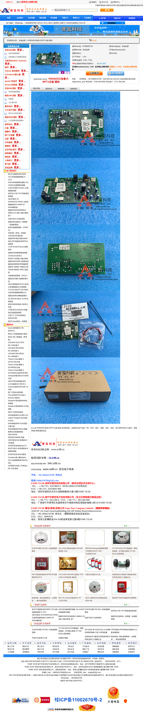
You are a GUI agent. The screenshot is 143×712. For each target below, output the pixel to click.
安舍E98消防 (10, 88)
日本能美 (9, 142)
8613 (50, 23)
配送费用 (26, 649)
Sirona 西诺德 (11, 85)
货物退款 (115, 652)
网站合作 (101, 652)
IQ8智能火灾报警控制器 (17, 57)
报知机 (8, 157)
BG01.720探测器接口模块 (17, 334)
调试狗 (56, 23)
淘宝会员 (70, 649)
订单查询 (87, 18)
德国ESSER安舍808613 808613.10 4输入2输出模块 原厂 (18, 213)
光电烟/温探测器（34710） (18, 276)
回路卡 (62, 23)
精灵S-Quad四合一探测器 (17, 321)
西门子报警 (9, 135)
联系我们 (132, 18)
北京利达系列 (10, 149)
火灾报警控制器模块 (16, 120)
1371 (45, 23)
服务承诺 (115, 649)
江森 (7, 128)
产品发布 (85, 646)
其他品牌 (22, 40)
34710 (40, 23)
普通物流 (26, 652)
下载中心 (65, 18)
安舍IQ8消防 (10, 50)
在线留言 (131, 652)
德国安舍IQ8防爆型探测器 (17, 253)
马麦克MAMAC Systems (16, 61)
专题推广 (85, 652)
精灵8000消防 (11, 117)
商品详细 (36, 88)
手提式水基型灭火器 (92, 574)
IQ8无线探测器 (13, 53)
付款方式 (117, 18)
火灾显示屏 (12, 102)
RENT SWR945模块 (15, 412)
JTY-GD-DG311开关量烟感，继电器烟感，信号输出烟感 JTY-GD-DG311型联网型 (124, 551)
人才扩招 (102, 18)
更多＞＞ (127, 526)
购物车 (94, 2)
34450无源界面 (72, 23)
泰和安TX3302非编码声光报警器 (124, 598)
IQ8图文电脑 (63, 638)
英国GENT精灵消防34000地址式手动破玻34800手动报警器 (18, 241)
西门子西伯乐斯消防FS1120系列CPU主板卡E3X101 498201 (17, 395)
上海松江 (9, 160)
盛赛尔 (8, 131)
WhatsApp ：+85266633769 (25, 23)
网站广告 (85, 649)
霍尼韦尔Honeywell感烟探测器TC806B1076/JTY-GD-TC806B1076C (96, 551)
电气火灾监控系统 (15, 113)
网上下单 (11, 646)
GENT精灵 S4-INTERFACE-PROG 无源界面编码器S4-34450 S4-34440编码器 (45, 617)
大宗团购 (11, 652)
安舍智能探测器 (14, 92)
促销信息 (73, 89)
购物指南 (61, 89)
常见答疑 (53, 18)
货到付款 (40, 652)
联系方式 (131, 646)
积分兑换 (70, 652)
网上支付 (40, 646)
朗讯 (7, 67)
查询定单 (55, 646)
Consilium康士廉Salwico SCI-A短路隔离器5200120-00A (18, 460)
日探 (7, 139)
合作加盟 (31, 18)
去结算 (94, 41)
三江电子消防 (10, 110)
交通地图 (131, 649)
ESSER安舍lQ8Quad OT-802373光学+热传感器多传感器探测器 (18, 448)
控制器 (10, 99)
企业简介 (20, 18)
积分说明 (102, 64)
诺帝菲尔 (9, 124)
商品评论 (48, 89)
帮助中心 (76, 18)
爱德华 (8, 146)
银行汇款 (40, 649)
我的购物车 (112, 23)
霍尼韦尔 (9, 106)
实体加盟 (101, 646)
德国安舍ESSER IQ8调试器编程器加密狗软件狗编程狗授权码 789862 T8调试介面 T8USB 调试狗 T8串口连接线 (18, 266)
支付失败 (55, 652)
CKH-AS (82, 23)
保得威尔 (9, 153)
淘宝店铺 (42, 18)
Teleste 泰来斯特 (12, 71)
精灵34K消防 (10, 95)
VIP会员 (71, 646)
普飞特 (8, 164)
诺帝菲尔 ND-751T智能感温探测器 (124, 611)
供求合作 (101, 649)
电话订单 (11, 649)
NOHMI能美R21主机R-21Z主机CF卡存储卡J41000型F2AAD (18, 418)
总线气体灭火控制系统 (16, 219)
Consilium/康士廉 (13, 74)
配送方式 (26, 646)
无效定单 (55, 649)
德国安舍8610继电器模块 (17, 296)
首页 (8, 18)
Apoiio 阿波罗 (11, 81)
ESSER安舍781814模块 (17, 454)
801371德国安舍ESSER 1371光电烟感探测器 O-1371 (17, 177)
